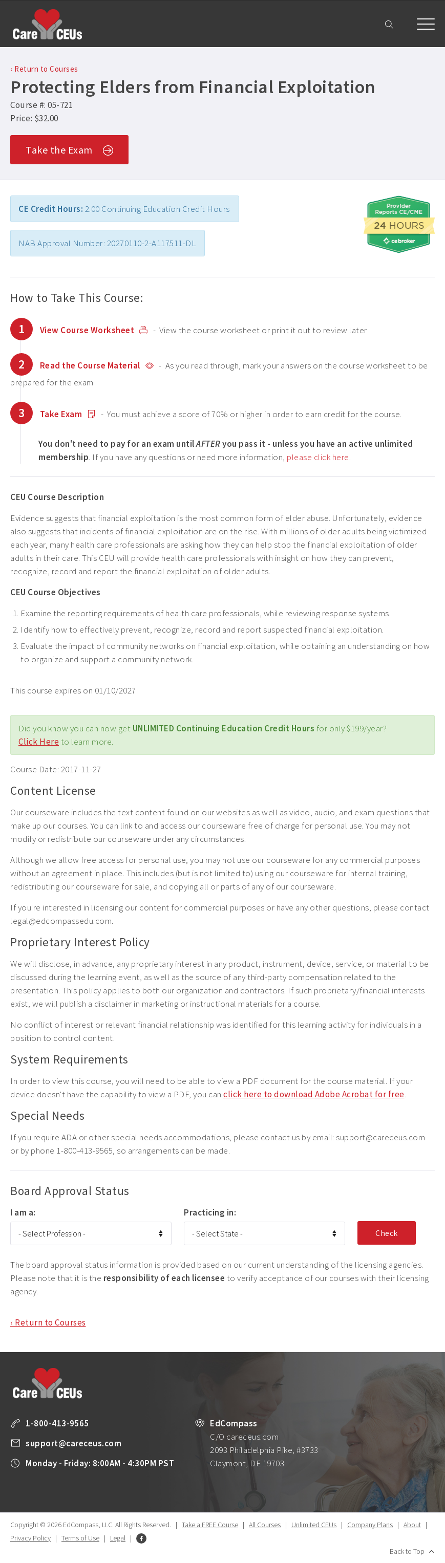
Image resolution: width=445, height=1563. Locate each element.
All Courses (265, 1524)
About (412, 1524)
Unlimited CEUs (313, 1524)
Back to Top (407, 1551)
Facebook (141, 1538)
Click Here (38, 741)
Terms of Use (80, 1538)
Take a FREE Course (210, 1524)
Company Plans (370, 1524)
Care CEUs (47, 24)
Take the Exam (69, 150)
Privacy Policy (30, 1538)
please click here (318, 457)
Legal (117, 1538)
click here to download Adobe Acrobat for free (314, 1094)
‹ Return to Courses (44, 69)
